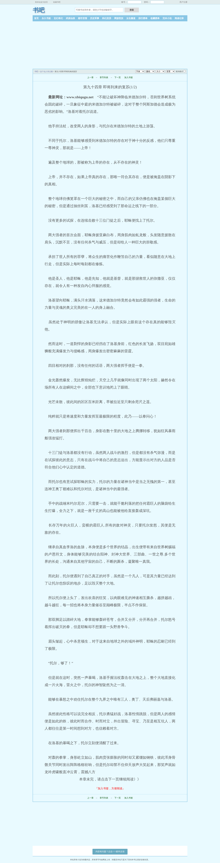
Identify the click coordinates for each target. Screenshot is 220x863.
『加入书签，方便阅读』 (110, 788)
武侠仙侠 (70, 18)
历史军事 (94, 18)
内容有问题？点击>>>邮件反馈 (110, 851)
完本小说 (167, 18)
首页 (36, 18)
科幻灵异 (106, 18)
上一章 (90, 77)
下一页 (117, 77)
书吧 (39, 10)
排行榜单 (142, 18)
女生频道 (130, 18)
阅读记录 (179, 18)
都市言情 (82, 18)
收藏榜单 (155, 18)
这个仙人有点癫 (46, 71)
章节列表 (104, 77)
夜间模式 (179, 71)
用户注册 (183, 2)
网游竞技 (118, 18)
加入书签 (128, 77)
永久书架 (46, 18)
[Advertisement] (110, 44)
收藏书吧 (56, 2)
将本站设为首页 (41, 2)
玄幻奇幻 (58, 18)
